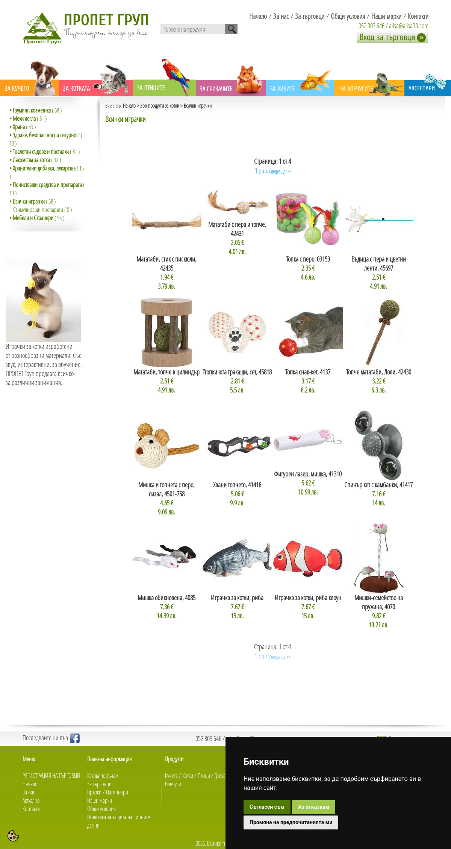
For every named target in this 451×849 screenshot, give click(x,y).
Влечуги (173, 784)
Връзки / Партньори (107, 792)
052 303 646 (371, 25)
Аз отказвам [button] (314, 807)
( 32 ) (35, 160)
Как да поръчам (102, 775)
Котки (187, 775)
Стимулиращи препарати (38, 209)
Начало (129, 105)
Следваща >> (280, 171)
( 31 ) (28, 118)
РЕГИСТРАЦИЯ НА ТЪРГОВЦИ (51, 775)
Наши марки (99, 800)
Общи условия (101, 809)
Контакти (31, 809)
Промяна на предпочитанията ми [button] (291, 822)
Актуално (31, 800)
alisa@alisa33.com (408, 25)
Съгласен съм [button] (267, 807)
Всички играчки (198, 105)
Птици (204, 775)
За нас (29, 792)
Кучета (171, 775)
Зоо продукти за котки (159, 105)
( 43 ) (22, 127)
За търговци (99, 784)
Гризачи (223, 775)
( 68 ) (35, 110)
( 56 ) (36, 218)
